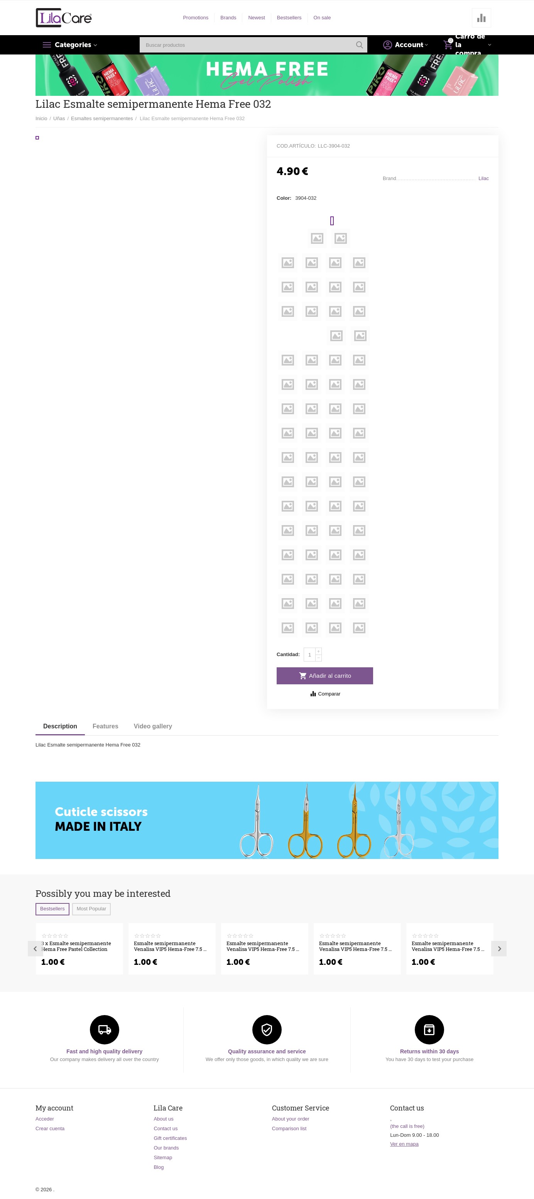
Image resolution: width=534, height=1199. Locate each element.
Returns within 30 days (429, 1051)
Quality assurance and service (267, 1051)
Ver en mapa (404, 1144)
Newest (256, 17)
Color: (284, 198)
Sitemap (163, 1157)
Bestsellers (289, 17)
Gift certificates (170, 1138)
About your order (290, 1119)
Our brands (166, 1148)
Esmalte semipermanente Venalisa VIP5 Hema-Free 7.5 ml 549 (450, 946)
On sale (322, 17)
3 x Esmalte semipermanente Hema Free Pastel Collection (76, 946)
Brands (228, 17)
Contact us (165, 1128)
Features (105, 726)
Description (60, 726)
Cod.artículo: (296, 146)
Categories (73, 45)
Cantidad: (288, 654)
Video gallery (153, 726)
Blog (159, 1167)
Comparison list (289, 1128)
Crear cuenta (49, 1128)
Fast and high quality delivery (104, 1051)
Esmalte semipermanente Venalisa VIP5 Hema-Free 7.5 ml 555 (264, 946)
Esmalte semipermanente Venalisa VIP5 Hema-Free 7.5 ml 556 (172, 946)
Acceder (44, 1119)
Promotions (195, 17)
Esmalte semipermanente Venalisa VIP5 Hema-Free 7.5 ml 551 (357, 946)
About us (163, 1119)
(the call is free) (407, 1126)
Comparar (325, 693)
